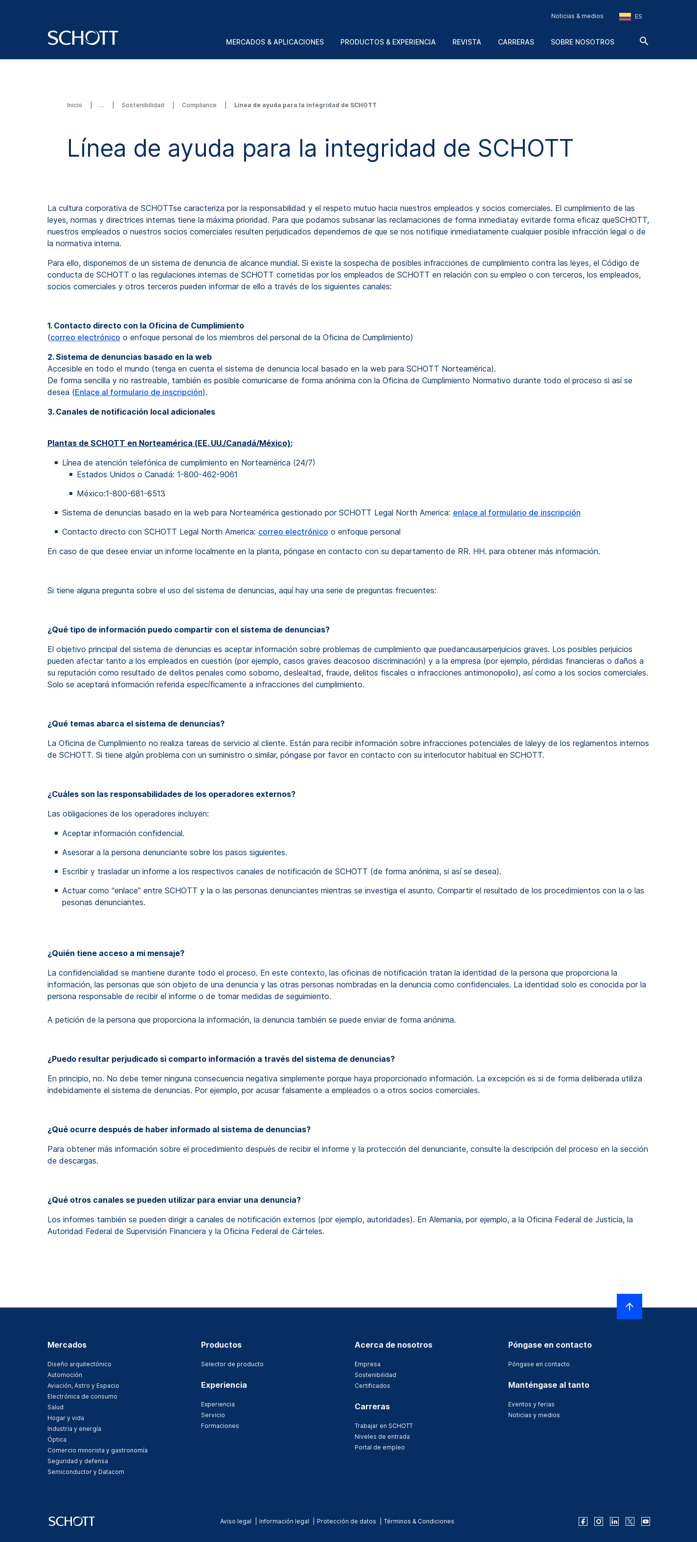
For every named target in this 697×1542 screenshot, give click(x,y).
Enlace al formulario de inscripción (138, 392)
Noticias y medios (534, 1415)
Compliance (200, 105)
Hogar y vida (65, 1418)
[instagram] (598, 1521)
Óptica (57, 1439)
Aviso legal (235, 1521)
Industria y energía (74, 1428)
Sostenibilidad (144, 105)
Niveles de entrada (382, 1436)
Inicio (75, 105)
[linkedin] (614, 1521)
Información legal (284, 1521)
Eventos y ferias (531, 1404)
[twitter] (630, 1521)
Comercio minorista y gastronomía (97, 1450)
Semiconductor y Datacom (85, 1471)
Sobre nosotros (582, 42)
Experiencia (218, 1404)
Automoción (64, 1374)
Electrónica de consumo (82, 1396)
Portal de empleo (380, 1447)
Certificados (372, 1385)
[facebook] (583, 1521)
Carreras (516, 42)
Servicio (213, 1415)
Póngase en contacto (539, 1364)
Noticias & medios (577, 16)
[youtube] (645, 1521)
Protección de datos (346, 1521)
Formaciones (220, 1425)
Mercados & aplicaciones (275, 42)
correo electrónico (85, 337)
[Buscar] (644, 41)
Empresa (368, 1364)
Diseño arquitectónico (79, 1364)
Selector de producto (232, 1364)
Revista (466, 42)
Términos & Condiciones (419, 1521)
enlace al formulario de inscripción (517, 512)
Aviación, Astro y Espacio (83, 1385)
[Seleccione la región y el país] (630, 17)
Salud (55, 1407)
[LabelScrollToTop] (629, 1306)
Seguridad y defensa (77, 1461)
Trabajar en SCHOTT (384, 1425)
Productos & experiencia (388, 42)
